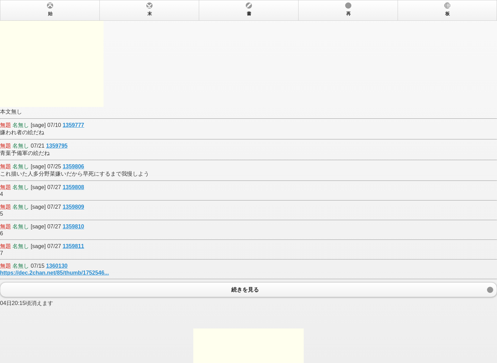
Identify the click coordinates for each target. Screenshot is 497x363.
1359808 (73, 187)
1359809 (73, 207)
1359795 (56, 146)
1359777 (73, 125)
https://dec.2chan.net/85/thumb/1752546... (54, 273)
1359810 (73, 226)
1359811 (73, 246)
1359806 (73, 166)
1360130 (56, 266)
